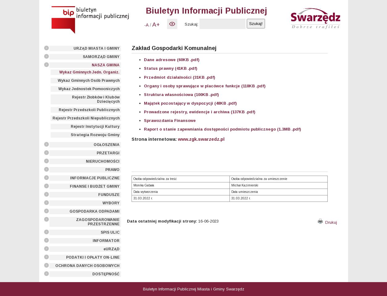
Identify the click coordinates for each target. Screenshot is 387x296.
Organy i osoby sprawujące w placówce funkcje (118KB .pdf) (205, 86)
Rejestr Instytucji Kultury (95, 126)
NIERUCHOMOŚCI (103, 161)
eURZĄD (111, 249)
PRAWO (112, 170)
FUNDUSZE (109, 195)
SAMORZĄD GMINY (101, 57)
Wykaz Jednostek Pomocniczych (89, 89)
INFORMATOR (106, 241)
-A (146, 25)
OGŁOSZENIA (107, 145)
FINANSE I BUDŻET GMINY (95, 186)
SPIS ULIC (110, 232)
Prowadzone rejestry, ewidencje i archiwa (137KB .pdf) (199, 112)
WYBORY (111, 203)
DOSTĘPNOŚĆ (106, 274)
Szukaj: (191, 24)
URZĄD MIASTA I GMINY (97, 48)
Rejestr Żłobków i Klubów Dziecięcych (96, 99)
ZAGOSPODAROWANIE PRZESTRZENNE (98, 222)
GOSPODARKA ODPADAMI (94, 211)
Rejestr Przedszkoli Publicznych (89, 110)
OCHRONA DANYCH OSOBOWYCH (87, 266)
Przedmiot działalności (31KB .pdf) (179, 77)
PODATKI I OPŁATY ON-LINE (93, 257)
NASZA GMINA (106, 65)
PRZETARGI (108, 153)
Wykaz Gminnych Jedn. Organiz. (89, 72)
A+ (156, 24)
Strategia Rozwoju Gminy (95, 135)
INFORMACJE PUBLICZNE (95, 178)
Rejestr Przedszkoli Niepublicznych (86, 118)
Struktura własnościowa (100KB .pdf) (181, 94)
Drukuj (327, 222)
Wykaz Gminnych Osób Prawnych (89, 80)
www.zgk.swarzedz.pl (201, 139)
